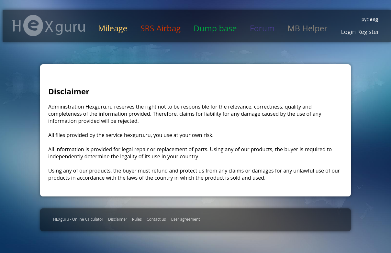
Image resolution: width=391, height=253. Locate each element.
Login (348, 32)
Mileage (113, 28)
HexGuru (48, 25)
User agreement (185, 219)
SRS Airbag (160, 28)
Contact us (156, 219)
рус (365, 19)
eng (373, 19)
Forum (262, 28)
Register (367, 32)
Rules (137, 219)
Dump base (215, 28)
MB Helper (307, 28)
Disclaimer (117, 219)
